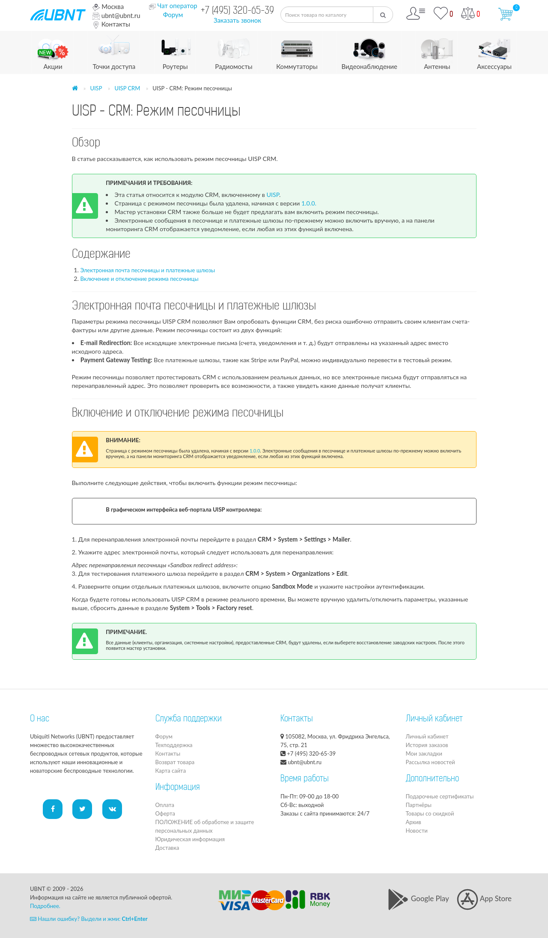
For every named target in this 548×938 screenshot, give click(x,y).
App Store (484, 898)
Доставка (167, 847)
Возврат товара (175, 762)
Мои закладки (424, 753)
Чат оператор (177, 5)
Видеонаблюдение (369, 50)
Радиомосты (233, 50)
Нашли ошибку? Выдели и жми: (89, 918)
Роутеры (175, 50)
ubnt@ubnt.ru (116, 15)
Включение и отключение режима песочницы (139, 278)
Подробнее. (45, 905)
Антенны (437, 50)
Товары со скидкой (430, 813)
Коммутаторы (297, 50)
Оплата (164, 804)
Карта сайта (170, 770)
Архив (413, 822)
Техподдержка (174, 744)
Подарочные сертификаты (440, 796)
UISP (96, 88)
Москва (108, 6)
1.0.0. (308, 203)
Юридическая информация (190, 839)
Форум (173, 14)
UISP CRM (127, 88)
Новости (417, 830)
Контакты (111, 24)
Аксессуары (494, 50)
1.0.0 (255, 450)
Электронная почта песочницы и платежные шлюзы (147, 270)
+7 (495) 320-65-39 (237, 11)
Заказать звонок (237, 20)
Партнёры (419, 804)
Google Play (418, 898)
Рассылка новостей (430, 762)
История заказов (427, 744)
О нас (39, 719)
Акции (53, 50)
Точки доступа (114, 50)
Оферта (165, 813)
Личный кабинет (427, 736)
